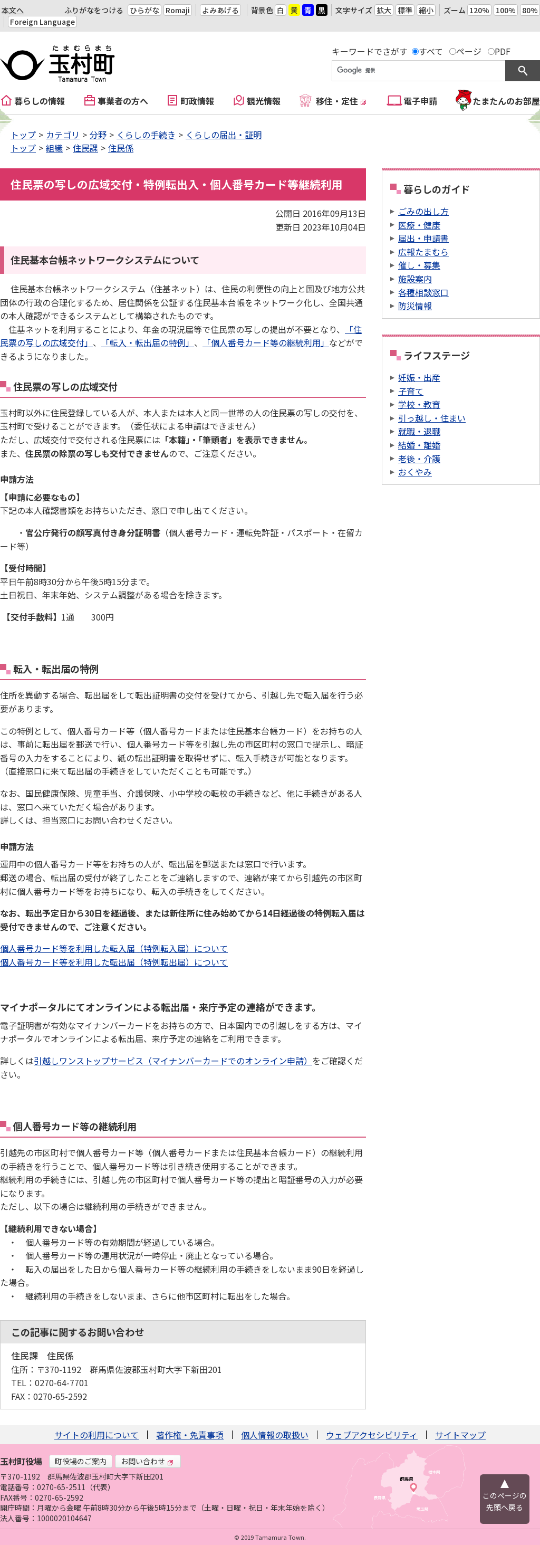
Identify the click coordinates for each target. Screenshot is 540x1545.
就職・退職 (419, 431)
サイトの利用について (96, 1434)
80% (530, 10)
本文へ (13, 10)
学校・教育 (419, 404)
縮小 (426, 10)
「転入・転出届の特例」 (147, 342)
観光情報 (264, 100)
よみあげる (220, 10)
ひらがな (144, 10)
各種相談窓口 (423, 292)
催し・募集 (419, 265)
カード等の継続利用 (94, 1126)
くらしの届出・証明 (224, 134)
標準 (405, 10)
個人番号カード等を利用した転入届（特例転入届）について (114, 948)
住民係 (120, 147)
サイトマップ (460, 1434)
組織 (54, 147)
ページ (468, 51)
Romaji (178, 10)
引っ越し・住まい (432, 418)
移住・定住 (341, 100)
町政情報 (197, 100)
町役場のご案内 (81, 1461)
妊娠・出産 (419, 377)
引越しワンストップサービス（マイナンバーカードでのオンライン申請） (173, 1060)
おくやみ (415, 471)
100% (506, 10)
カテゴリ (63, 134)
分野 (98, 134)
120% (479, 10)
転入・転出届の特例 (56, 668)
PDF (502, 51)
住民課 (85, 147)
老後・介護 (419, 458)
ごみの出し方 (423, 211)
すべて (431, 51)
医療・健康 (419, 224)
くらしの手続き (146, 134)
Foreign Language (42, 21)
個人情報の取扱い (274, 1434)
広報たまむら (423, 251)
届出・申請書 (423, 238)
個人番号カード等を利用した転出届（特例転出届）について (114, 962)
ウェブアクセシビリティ (372, 1434)
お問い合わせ (147, 1461)
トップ (23, 134)
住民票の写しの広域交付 (65, 386)
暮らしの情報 (39, 100)
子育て (410, 391)
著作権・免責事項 (190, 1434)
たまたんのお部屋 (506, 100)
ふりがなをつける (93, 10)
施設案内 (415, 278)
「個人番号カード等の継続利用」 (265, 342)
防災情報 (415, 305)
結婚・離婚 (419, 444)
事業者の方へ (123, 100)
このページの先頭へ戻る (505, 1501)
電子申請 (420, 100)
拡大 (384, 10)
